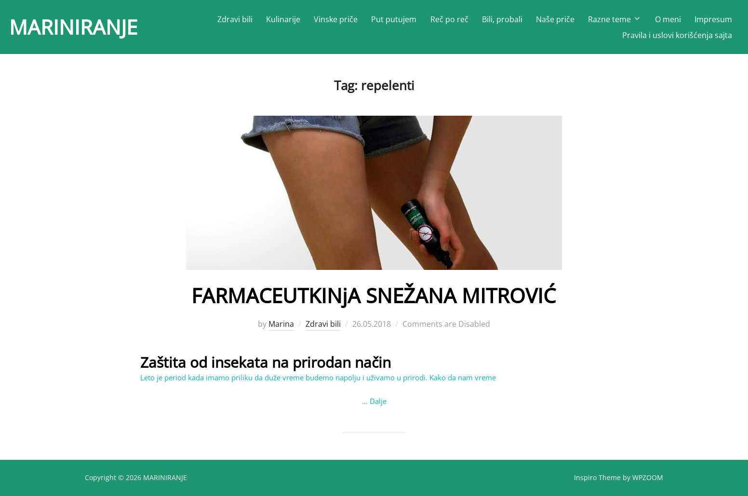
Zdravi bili (235, 19)
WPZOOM (647, 477)
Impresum (713, 19)
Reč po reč (449, 19)
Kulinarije (283, 19)
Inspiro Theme (597, 477)
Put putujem (393, 19)
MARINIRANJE (73, 26)
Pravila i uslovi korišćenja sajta (677, 35)
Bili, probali (502, 19)
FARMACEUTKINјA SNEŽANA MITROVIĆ (373, 295)
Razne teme (614, 19)
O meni (668, 19)
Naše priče (555, 19)
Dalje (378, 401)
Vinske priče (336, 19)
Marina (281, 324)
